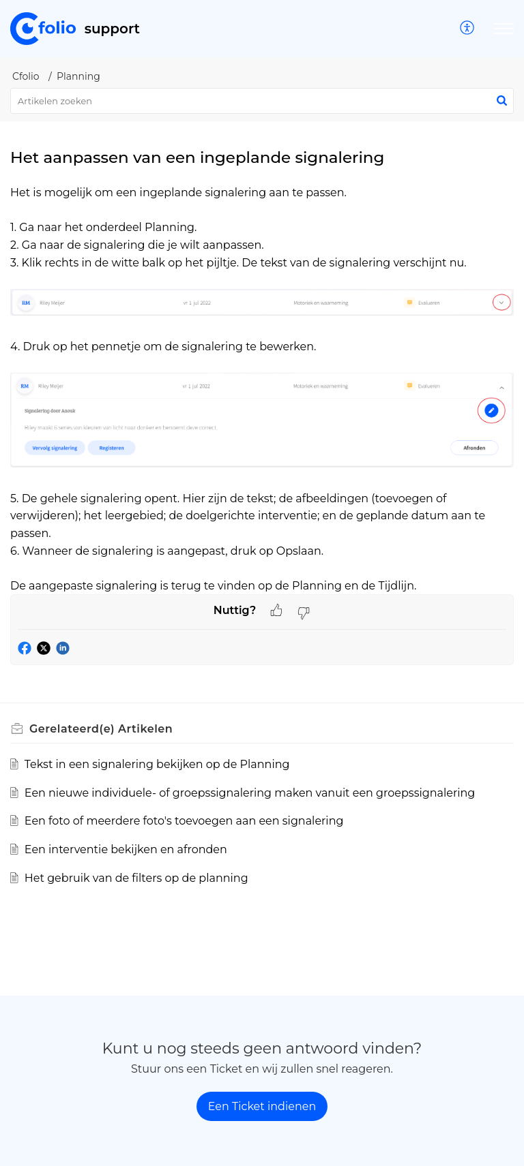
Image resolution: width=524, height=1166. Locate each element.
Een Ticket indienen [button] (262, 1106)
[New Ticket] (262, 1106)
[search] (262, 101)
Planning (78, 76)
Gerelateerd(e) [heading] (101, 728)
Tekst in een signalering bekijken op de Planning (157, 764)
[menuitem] (467, 28)
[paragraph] (262, 389)
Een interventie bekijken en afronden (126, 849)
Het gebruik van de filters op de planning (136, 878)
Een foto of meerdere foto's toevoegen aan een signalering (184, 820)
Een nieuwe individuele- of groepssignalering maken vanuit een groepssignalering (250, 792)
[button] (467, 28)
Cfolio (26, 76)
